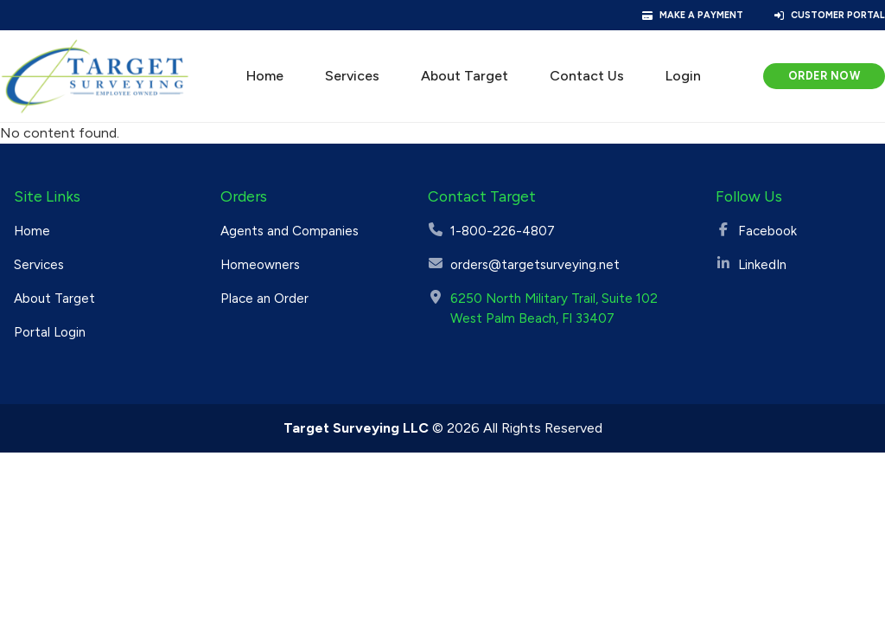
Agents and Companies (289, 231)
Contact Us (587, 75)
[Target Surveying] (95, 76)
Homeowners (260, 265)
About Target (464, 75)
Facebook (767, 231)
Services (352, 75)
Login (683, 75)
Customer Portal (838, 15)
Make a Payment (701, 15)
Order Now (824, 75)
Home (264, 75)
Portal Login (50, 332)
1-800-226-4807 (502, 231)
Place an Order (264, 298)
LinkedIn (762, 265)
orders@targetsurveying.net (535, 265)
